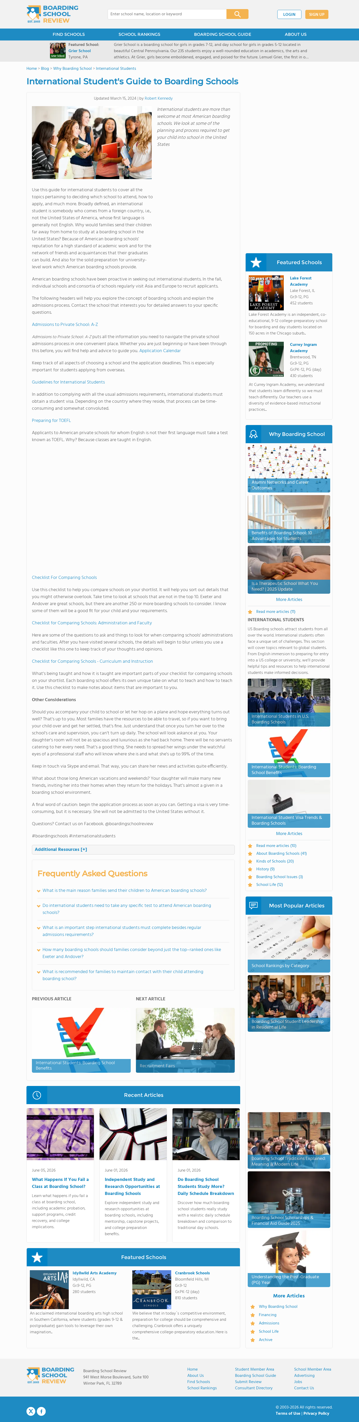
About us (195, 1376)
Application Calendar (160, 351)
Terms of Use (288, 1413)
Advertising (304, 1376)
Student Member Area (254, 1369)
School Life (269, 885)
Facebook (41, 1411)
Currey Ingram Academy (303, 347)
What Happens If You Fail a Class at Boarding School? (60, 1183)
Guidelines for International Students (68, 382)
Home (192, 1369)
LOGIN (289, 14)
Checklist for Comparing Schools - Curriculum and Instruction (92, 661)
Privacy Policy (316, 1413)
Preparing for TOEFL (51, 421)
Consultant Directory (254, 1388)
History (265, 869)
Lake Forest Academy (301, 281)
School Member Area (312, 1369)
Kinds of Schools (275, 861)
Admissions (269, 1323)
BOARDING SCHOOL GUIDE (222, 34)
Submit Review (248, 1382)
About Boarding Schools (281, 854)
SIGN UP (317, 14)
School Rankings (202, 1388)
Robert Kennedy (159, 98)
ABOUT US (296, 34)
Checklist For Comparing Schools (64, 578)
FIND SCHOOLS (69, 34)
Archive (265, 1340)
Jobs (298, 1382)
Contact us (304, 1388)
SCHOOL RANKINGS (139, 34)
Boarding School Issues (279, 877)
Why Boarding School (278, 1306)
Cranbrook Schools (192, 1273)
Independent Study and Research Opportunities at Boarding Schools (132, 1186)
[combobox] (163, 14)
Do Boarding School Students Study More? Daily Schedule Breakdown (206, 1186)
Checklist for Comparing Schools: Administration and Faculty (92, 623)
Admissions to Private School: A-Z (65, 325)
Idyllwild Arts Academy (95, 1273)
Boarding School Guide (255, 1376)
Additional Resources (61, 849)
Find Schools (198, 1382)
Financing (268, 1315)
